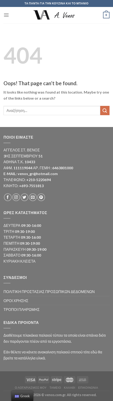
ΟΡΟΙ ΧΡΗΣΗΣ (15, 300)
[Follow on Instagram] (16, 197)
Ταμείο (55, 387)
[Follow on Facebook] (8, 197)
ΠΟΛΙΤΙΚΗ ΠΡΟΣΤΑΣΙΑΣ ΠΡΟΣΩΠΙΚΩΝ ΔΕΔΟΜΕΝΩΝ (49, 291)
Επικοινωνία (88, 387)
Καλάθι (69, 387)
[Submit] (105, 110)
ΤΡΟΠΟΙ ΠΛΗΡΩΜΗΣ (21, 309)
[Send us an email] (33, 197)
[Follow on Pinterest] (41, 197)
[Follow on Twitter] (24, 197)
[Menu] (6, 15)
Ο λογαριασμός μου (31, 387)
